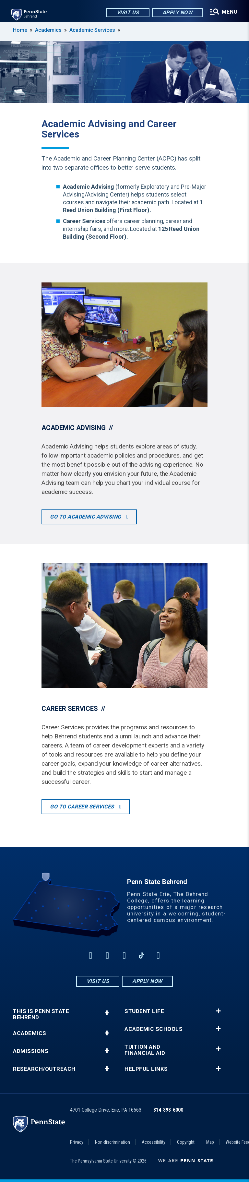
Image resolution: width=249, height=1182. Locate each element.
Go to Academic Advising (86, 517)
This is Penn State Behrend (41, 1014)
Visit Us (127, 13)
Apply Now (177, 13)
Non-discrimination (112, 1142)
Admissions (30, 1051)
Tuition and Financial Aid (144, 1050)
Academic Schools (153, 1029)
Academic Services (92, 30)
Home (20, 30)
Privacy (76, 1142)
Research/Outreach (44, 1069)
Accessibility (153, 1142)
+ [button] (106, 1013)
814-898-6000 (168, 1110)
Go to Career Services (82, 807)
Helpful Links (146, 1069)
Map (210, 1142)
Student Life (144, 1011)
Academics (48, 30)
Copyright (186, 1142)
